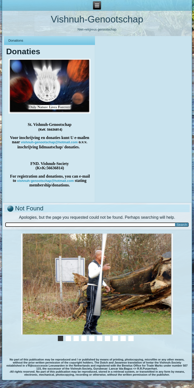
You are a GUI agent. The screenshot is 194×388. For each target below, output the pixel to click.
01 (76, 338)
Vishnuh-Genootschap (97, 19)
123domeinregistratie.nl (89, 384)
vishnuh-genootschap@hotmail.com (49, 142)
